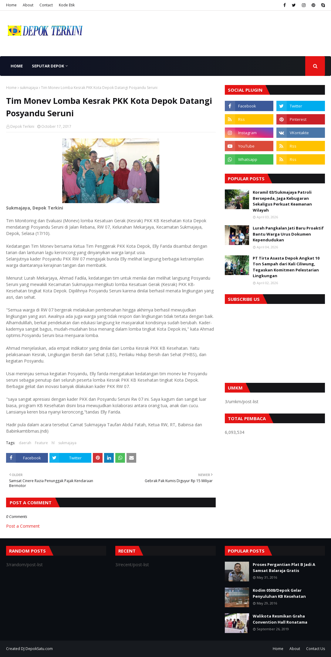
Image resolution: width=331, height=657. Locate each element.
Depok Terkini (22, 126)
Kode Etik (67, 5)
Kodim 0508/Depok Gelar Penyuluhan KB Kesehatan (279, 593)
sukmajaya (29, 87)
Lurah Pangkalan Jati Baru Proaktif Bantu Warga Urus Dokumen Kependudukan (288, 234)
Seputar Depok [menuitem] (48, 66)
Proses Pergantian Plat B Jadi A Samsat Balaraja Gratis (284, 567)
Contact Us (315, 648)
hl (53, 442)
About (28, 5)
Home (11, 5)
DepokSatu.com (39, 648)
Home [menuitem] (17, 66)
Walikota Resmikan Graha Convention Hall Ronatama (280, 619)
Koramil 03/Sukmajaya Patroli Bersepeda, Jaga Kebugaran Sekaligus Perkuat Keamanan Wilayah (282, 201)
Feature (41, 442)
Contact (46, 5)
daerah (25, 442)
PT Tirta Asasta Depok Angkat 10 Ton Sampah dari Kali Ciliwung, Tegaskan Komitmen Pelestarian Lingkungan (286, 267)
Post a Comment (23, 526)
